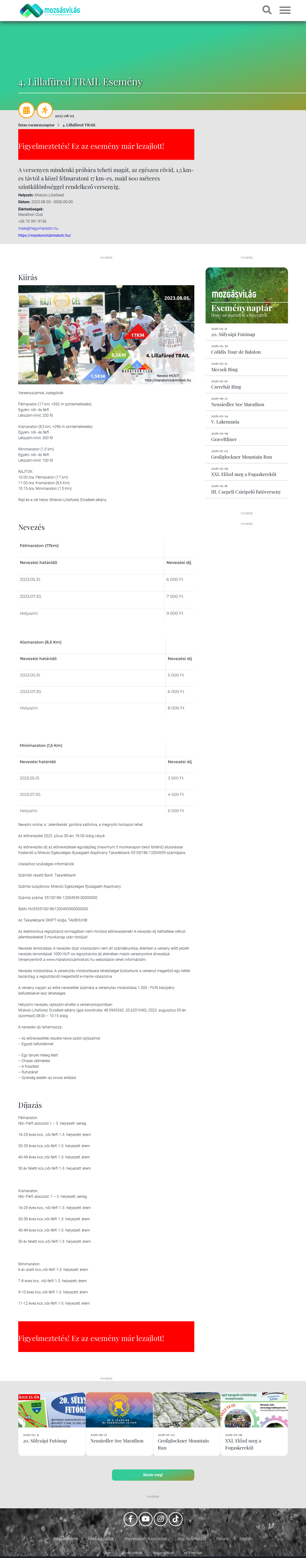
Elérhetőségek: (31, 209)
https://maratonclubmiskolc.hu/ (44, 235)
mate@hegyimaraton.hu (38, 228)
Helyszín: (26, 195)
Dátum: (24, 202)
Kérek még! (153, 1475)
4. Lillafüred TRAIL (79, 124)
